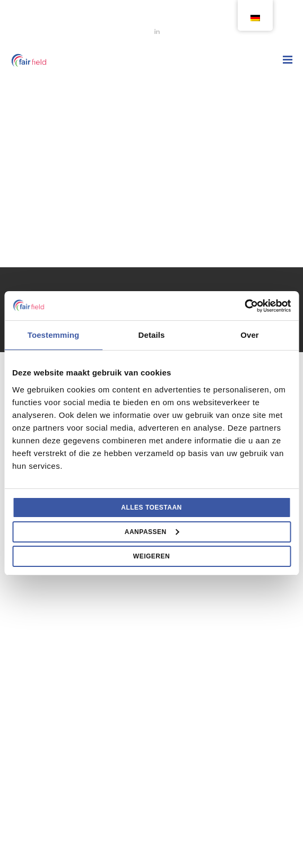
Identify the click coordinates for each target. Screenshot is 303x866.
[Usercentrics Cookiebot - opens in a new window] (244, 306)
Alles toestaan (151, 507)
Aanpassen (152, 532)
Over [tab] (249, 334)
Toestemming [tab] (54, 334)
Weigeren (151, 556)
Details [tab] (151, 334)
